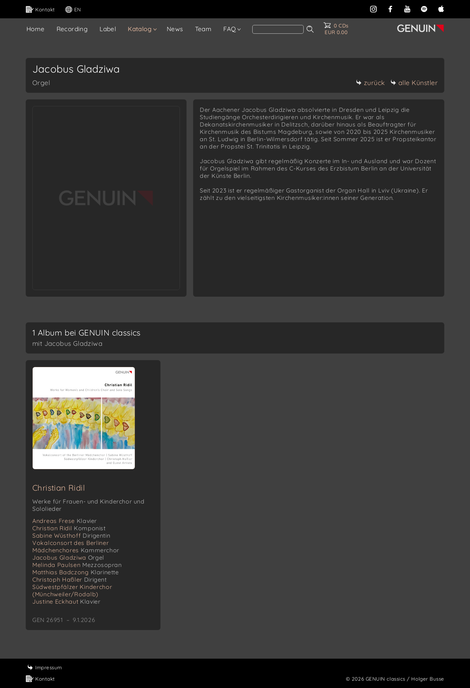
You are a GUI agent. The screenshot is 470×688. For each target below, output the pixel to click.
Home (35, 29)
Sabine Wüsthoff (71, 535)
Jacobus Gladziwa (68, 557)
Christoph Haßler (69, 579)
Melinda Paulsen (77, 564)
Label (108, 29)
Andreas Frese (64, 520)
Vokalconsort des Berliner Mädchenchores (75, 546)
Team (203, 29)
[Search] (278, 29)
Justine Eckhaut (66, 601)
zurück (370, 82)
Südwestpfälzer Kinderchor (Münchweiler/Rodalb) (72, 590)
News (175, 29)
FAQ (229, 29)
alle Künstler (414, 82)
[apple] (441, 8)
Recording (72, 29)
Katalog (140, 29)
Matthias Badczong (75, 572)
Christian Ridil (58, 488)
